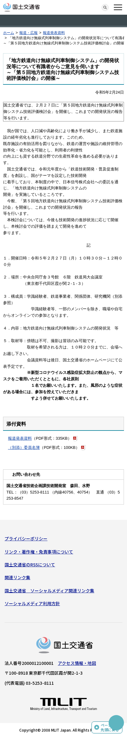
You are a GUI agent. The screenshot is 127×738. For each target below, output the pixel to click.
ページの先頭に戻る (110, 727)
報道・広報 (28, 33)
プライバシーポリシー (26, 538)
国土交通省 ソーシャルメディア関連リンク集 (49, 590)
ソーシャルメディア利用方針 (32, 603)
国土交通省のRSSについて (30, 564)
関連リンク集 (17, 577)
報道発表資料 (54, 33)
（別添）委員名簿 (24, 447)
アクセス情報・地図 (77, 663)
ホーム (8, 33)
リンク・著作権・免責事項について (39, 552)
